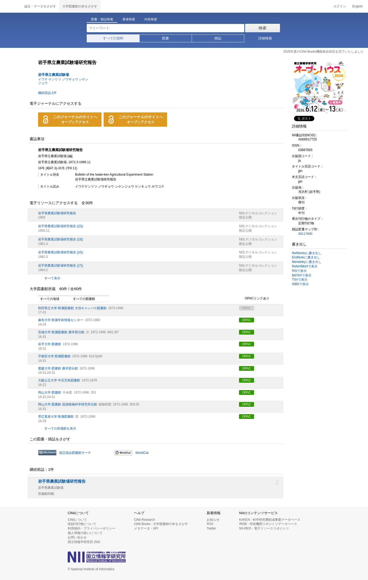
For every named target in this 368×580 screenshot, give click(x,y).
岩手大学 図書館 (49, 344)
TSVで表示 (299, 279)
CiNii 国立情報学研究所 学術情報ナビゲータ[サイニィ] (10, 6)
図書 (165, 38)
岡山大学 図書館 (49, 392)
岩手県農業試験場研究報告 (57, 213)
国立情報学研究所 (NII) (84, 542)
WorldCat (142, 453)
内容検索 (150, 19)
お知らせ (213, 520)
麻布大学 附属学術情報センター (60, 320)
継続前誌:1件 (47, 93)
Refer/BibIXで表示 (305, 266)
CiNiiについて (77, 520)
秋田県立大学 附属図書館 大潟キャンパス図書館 (72, 308)
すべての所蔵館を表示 (60, 428)
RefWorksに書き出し (306, 253)
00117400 (305, 234)
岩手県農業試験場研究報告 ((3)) (60, 239)
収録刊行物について (82, 524)
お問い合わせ (77, 537)
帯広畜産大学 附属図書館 (56, 416)
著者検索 (128, 19)
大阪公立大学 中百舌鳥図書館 (59, 380)
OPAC (246, 320)
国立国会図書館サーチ (75, 453)
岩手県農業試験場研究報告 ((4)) (60, 252)
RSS (210, 524)
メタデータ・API (146, 528)
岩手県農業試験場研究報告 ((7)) (60, 265)
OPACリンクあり (254, 298)
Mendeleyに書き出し (306, 262)
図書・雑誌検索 (102, 19)
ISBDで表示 (300, 284)
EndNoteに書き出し (306, 257)
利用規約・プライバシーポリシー (91, 528)
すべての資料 (113, 38)
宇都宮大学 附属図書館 (54, 356)
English (357, 6)
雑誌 (217, 38)
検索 (262, 28)
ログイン (339, 6)
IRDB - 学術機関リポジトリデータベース (268, 524)
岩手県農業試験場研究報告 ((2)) (60, 226)
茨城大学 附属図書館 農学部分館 (61, 332)
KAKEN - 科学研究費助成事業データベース (269, 520)
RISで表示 (299, 271)
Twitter (211, 528)
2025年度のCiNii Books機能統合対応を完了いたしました (323, 51)
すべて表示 (52, 278)
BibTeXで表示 (301, 275)
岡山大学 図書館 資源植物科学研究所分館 (67, 404)
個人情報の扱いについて (85, 533)
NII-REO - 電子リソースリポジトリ (264, 528)
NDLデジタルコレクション (258, 213)
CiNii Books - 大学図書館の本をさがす (161, 524)
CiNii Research (144, 520)
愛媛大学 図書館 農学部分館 (58, 368)
